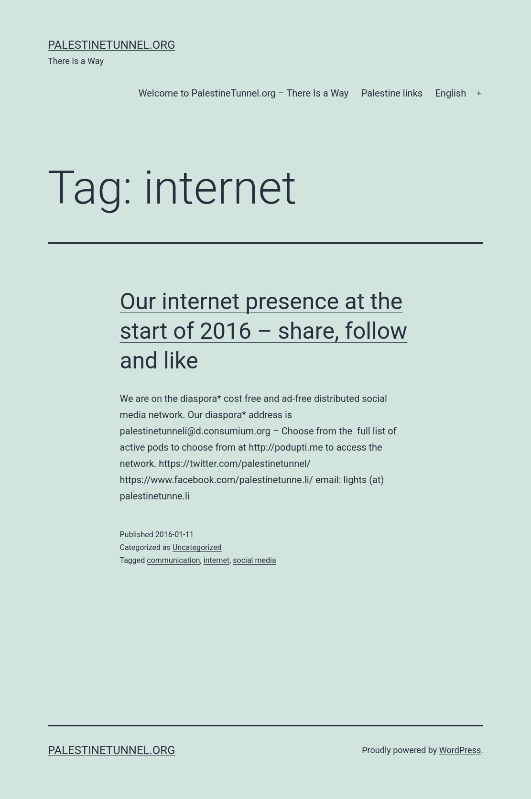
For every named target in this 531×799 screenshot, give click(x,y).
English (450, 93)
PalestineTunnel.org (111, 45)
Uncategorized (197, 547)
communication (173, 560)
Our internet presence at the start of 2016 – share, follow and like (264, 331)
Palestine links (392, 93)
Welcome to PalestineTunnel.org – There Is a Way (243, 93)
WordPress (460, 750)
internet (216, 560)
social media (254, 560)
